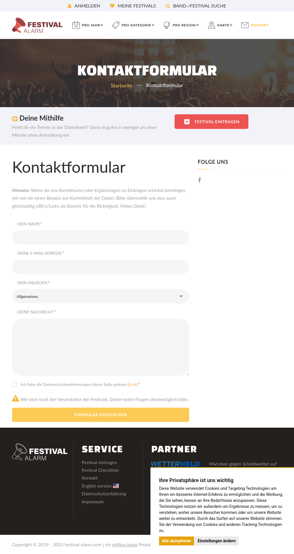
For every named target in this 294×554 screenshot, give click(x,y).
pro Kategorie (136, 25)
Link (132, 384)
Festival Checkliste (100, 470)
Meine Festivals (133, 5)
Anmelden (84, 5)
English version (100, 485)
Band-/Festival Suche (196, 5)
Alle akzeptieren (176, 541)
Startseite (121, 85)
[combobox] (100, 296)
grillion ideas (125, 544)
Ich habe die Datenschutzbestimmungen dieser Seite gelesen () (80, 384)
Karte (223, 25)
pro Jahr (91, 25)
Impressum (93, 501)
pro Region (184, 25)
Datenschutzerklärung (104, 493)
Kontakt (260, 25)
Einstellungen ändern (217, 541)
